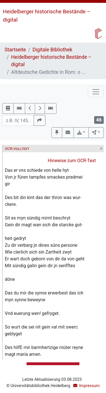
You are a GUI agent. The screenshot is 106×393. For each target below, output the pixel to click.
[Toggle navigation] (96, 91)
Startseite (15, 50)
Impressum (89, 385)
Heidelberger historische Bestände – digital (51, 60)
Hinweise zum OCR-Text (72, 160)
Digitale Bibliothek (52, 50)
